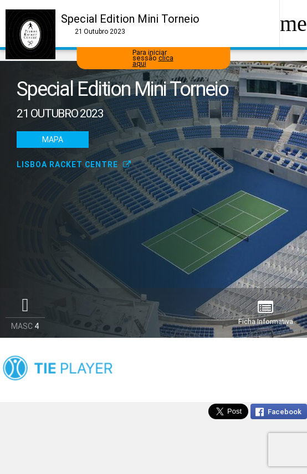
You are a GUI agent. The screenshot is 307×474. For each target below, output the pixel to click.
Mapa (52, 140)
